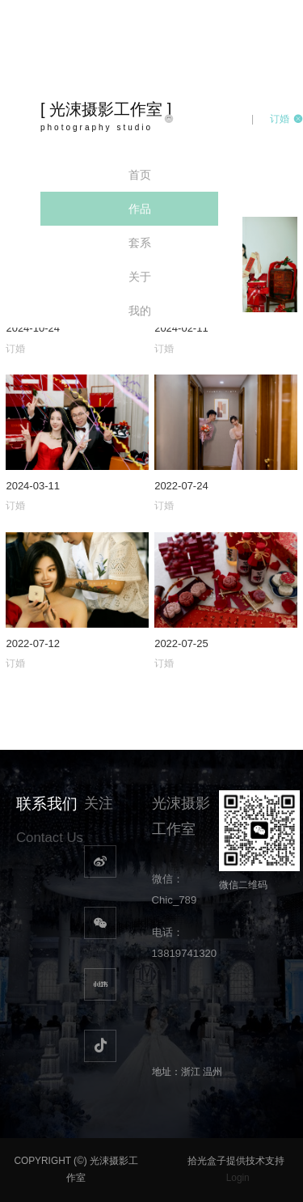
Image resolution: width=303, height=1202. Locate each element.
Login (238, 1177)
